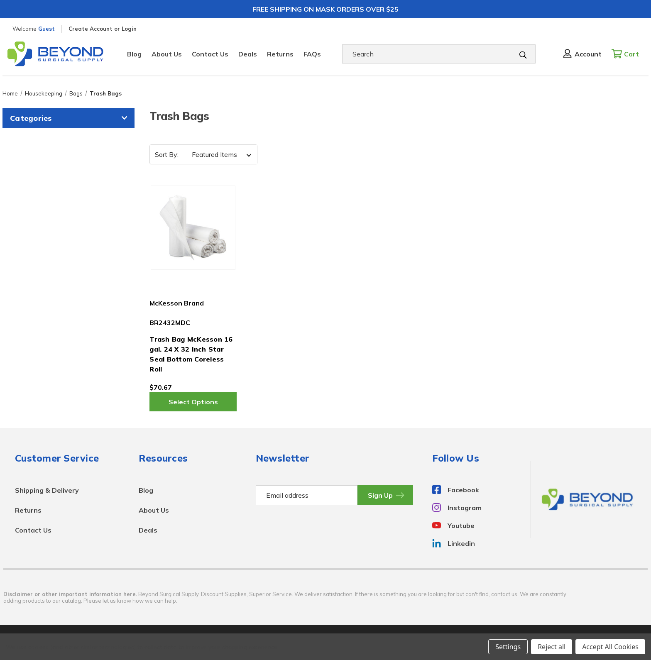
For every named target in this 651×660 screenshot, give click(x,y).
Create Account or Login (103, 28)
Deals (247, 54)
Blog (134, 54)
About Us (167, 54)
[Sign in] (582, 54)
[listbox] (219, 154)
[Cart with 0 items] (628, 54)
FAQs (312, 54)
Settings (508, 646)
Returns (280, 54)
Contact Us (210, 54)
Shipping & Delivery (47, 490)
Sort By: (167, 154)
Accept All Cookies (610, 646)
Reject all (551, 646)
